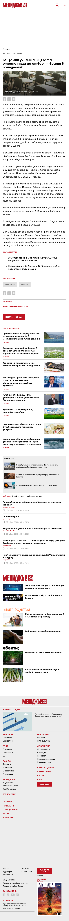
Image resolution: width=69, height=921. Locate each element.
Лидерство (8, 782)
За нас (5, 868)
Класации (41, 753)
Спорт (40, 775)
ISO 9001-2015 (26, 871)
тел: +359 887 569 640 (12, 908)
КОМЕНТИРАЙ (14, 317)
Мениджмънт (10, 779)
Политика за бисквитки (13, 886)
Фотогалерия (43, 749)
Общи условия (9, 880)
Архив (6, 813)
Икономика (8, 774)
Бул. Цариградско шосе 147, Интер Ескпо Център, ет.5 (14, 904)
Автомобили (44, 771)
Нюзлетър (44, 784)
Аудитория (7, 871)
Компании (7, 767)
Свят (5, 746)
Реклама (41, 738)
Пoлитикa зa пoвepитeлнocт (15, 883)
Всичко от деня (11, 709)
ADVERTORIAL (9, 458)
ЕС (4, 756)
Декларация (8, 875)
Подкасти (8, 806)
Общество (8, 741)
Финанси (7, 764)
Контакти (8, 817)
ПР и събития (43, 741)
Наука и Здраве (45, 767)
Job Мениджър (9, 789)
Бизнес (7, 761)
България (6, 49)
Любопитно (43, 746)
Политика (7, 738)
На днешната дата (46, 759)
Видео (40, 779)
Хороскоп (41, 756)
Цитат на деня (44, 762)
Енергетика (8, 771)
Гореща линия (10, 810)
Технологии (9, 794)
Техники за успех (10, 786)
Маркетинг (43, 734)
